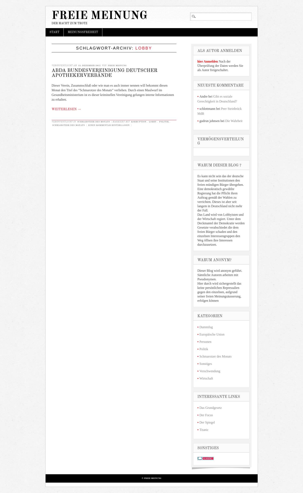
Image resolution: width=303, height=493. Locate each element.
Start (54, 32)
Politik (164, 122)
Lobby (152, 122)
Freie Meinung (100, 16)
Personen (205, 341)
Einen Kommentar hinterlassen (109, 125)
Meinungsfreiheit (83, 32)
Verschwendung (209, 371)
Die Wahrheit (234, 121)
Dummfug (206, 327)
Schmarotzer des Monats (93, 122)
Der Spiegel (207, 422)
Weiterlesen (66, 109)
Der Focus (206, 415)
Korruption (138, 122)
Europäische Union (211, 334)
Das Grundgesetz (210, 407)
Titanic (204, 429)
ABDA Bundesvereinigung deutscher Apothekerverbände (105, 73)
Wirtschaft (206, 378)
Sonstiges (205, 363)
